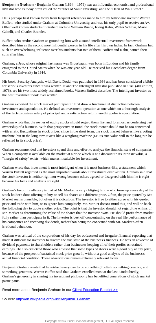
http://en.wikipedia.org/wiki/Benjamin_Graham (53, 299)
